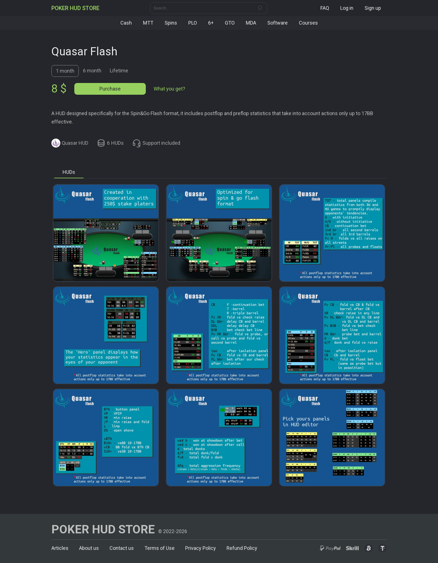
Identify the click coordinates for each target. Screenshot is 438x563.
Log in (346, 8)
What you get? (169, 89)
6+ (211, 23)
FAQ (324, 8)
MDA (251, 23)
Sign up (373, 8)
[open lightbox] (106, 233)
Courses (308, 23)
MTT (148, 23)
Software (277, 23)
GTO (230, 23)
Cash (126, 23)
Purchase (110, 89)
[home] (75, 8)
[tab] (65, 71)
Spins (171, 23)
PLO (192, 23)
